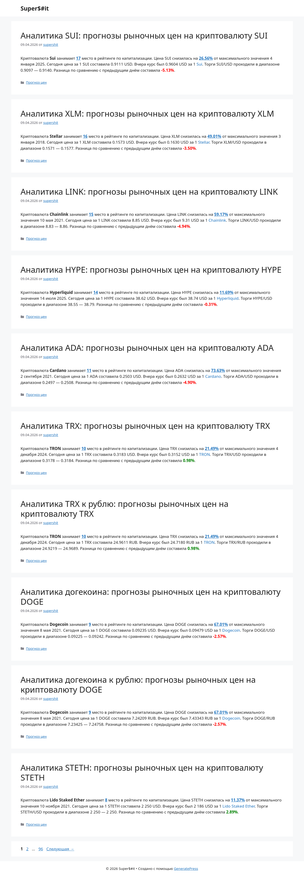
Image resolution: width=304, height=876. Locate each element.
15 (91, 214)
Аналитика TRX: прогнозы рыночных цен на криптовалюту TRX (145, 425)
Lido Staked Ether (239, 806)
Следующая (60, 849)
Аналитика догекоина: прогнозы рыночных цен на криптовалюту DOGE (151, 596)
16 (85, 136)
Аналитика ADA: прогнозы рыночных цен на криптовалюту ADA (147, 347)
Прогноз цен (36, 82)
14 (95, 292)
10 (83, 448)
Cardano (213, 376)
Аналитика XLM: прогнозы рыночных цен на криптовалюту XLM (147, 113)
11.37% (238, 800)
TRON (204, 454)
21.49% (212, 448)
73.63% (218, 370)
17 (78, 58)
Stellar (203, 142)
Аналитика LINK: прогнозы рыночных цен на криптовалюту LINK (149, 191)
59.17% (221, 214)
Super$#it (35, 8)
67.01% (221, 624)
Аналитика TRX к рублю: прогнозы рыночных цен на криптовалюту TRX (125, 508)
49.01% (214, 136)
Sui (199, 64)
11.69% (226, 292)
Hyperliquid (228, 298)
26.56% (206, 58)
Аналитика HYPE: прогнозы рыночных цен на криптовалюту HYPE (151, 269)
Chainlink (217, 220)
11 (89, 370)
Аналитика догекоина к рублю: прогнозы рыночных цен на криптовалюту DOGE (138, 684)
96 (41, 849)
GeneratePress (186, 868)
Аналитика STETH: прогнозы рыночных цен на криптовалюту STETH (142, 772)
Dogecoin (231, 630)
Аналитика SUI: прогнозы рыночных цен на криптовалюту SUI (144, 35)
